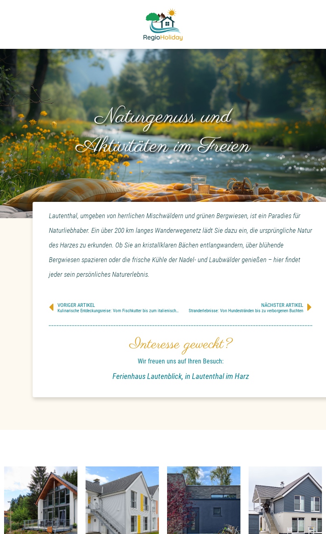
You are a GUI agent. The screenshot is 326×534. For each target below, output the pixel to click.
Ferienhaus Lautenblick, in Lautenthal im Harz (180, 376)
